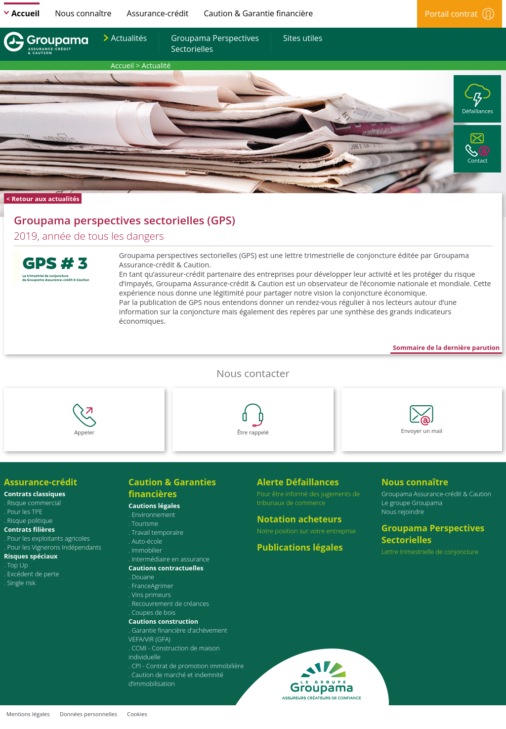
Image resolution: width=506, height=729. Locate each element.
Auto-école (146, 541)
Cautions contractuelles (166, 567)
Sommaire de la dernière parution (446, 347)
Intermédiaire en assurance (170, 559)
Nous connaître (83, 13)
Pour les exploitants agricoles (48, 538)
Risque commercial (34, 502)
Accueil (25, 13)
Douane (142, 576)
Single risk (21, 582)
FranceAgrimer (152, 585)
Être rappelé (253, 419)
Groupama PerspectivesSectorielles (215, 43)
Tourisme (144, 523)
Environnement (153, 514)
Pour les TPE (24, 511)
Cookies (137, 714)
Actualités (129, 38)
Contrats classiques (34, 493)
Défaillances (477, 99)
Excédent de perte (33, 573)
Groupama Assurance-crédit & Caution (436, 493)
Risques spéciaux (31, 556)
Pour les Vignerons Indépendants (54, 547)
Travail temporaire (157, 532)
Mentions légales (28, 714)
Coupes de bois (153, 612)
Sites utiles (302, 38)
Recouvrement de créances (170, 603)
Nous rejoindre (402, 511)
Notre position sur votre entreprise (317, 524)
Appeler (84, 419)
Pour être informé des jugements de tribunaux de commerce (317, 491)
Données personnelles (88, 714)
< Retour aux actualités (43, 198)
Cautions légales (154, 505)
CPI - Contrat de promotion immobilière (187, 665)
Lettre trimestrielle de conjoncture (429, 551)
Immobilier (146, 550)
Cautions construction (163, 621)
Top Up (17, 564)
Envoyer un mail (422, 419)
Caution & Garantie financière (258, 13)
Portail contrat (459, 14)
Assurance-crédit (158, 13)
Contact (477, 148)
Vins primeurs (150, 594)
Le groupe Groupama (411, 502)
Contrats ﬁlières (29, 529)
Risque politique (29, 520)
